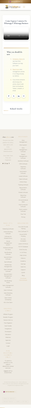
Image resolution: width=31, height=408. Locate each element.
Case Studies (8, 326)
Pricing (23, 217)
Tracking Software (23, 185)
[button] (24, 7)
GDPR (23, 272)
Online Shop (23, 182)
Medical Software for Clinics (8, 248)
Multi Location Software (23, 210)
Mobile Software (23, 192)
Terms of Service (9, 398)
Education (8, 334)
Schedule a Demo (18, 59)
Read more (16, 69)
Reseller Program (8, 317)
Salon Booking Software (8, 294)
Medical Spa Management (8, 265)
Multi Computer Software (23, 205)
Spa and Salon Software (8, 258)
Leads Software (23, 176)
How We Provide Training (23, 228)
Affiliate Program (8, 314)
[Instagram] (5, 164)
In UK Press (23, 252)
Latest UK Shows (23, 244)
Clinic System (23, 145)
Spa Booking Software (8, 253)
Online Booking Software (8, 232)
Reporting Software (23, 196)
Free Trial (23, 214)
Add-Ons (23, 267)
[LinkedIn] (7, 164)
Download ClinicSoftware (23, 279)
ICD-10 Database (23, 247)
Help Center (23, 255)
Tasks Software (23, 179)
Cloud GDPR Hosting (23, 235)
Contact (8, 343)
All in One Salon (8, 302)
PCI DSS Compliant (23, 240)
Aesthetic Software (23, 161)
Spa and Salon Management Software (8, 276)
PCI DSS (25, 401)
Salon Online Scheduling (8, 299)
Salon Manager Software (8, 270)
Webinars (8, 337)
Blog (23, 275)
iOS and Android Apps (23, 201)
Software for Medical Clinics (8, 237)
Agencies (8, 340)
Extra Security (23, 249)
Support (23, 270)
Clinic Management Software (23, 149)
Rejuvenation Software (23, 188)
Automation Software (23, 172)
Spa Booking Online (8, 282)
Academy (23, 261)
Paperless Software (23, 167)
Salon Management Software (8, 286)
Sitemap (23, 264)
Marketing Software (8, 229)
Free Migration (8, 323)
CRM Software (23, 164)
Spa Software (8, 262)
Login (8, 346)
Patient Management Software (23, 156)
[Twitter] (2, 164)
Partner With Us (8, 320)
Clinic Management (23, 141)
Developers (8, 331)
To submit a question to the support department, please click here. (8, 364)
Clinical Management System (8, 243)
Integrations (8, 329)
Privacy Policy (8, 401)
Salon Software (8, 290)
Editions (23, 258)
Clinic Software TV (23, 231)
